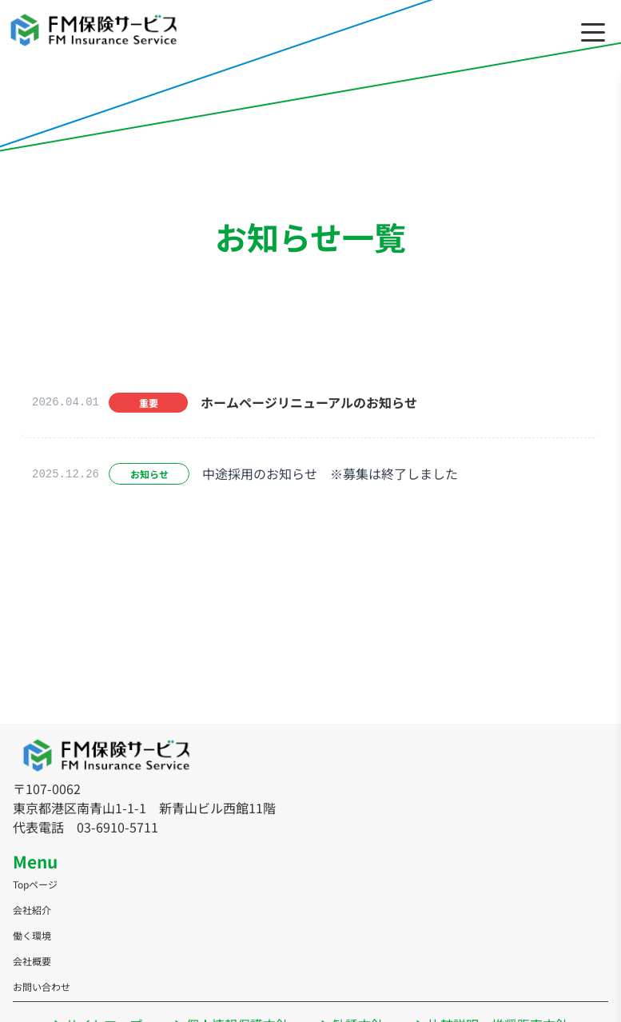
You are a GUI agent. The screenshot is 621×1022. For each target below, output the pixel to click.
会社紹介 (32, 909)
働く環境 (32, 935)
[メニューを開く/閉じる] (593, 32)
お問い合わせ (41, 986)
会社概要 (32, 961)
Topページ (35, 884)
